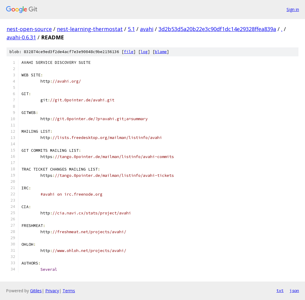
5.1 (131, 29)
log (144, 51)
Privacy (52, 290)
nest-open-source (29, 29)
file (128, 51)
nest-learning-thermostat (90, 29)
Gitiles (36, 290)
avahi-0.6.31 (21, 37)
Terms (69, 290)
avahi (146, 29)
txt (280, 290)
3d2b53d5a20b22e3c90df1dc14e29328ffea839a (217, 29)
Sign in (293, 9)
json (294, 290)
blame (161, 51)
